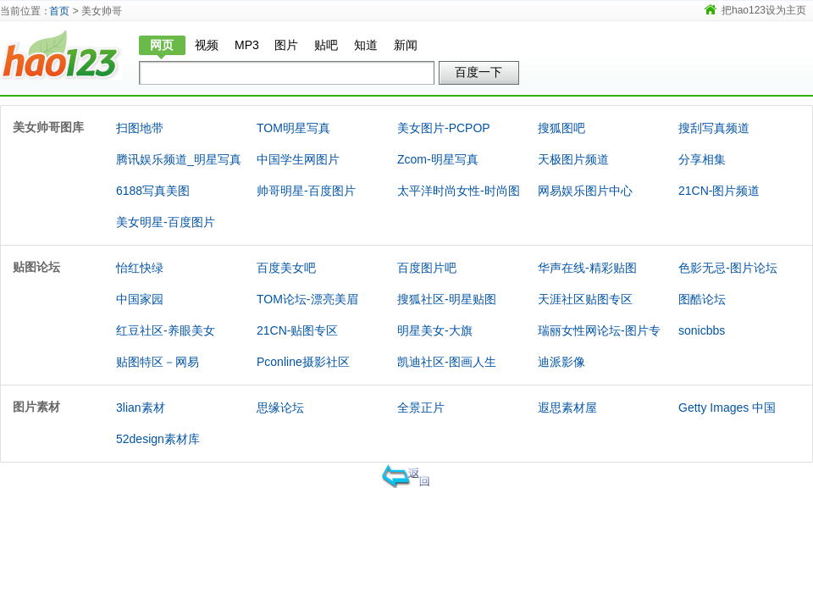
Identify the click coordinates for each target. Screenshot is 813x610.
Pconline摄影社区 (303, 362)
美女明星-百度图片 (165, 222)
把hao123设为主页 (764, 10)
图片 (286, 45)
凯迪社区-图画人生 (446, 362)
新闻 (406, 45)
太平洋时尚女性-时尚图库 (458, 206)
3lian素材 (140, 407)
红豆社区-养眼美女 (165, 330)
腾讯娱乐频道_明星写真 (178, 159)
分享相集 (702, 159)
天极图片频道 (573, 159)
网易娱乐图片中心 (585, 190)
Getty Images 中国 (727, 407)
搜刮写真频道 (713, 128)
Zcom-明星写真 (437, 159)
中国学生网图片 (298, 159)
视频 (206, 45)
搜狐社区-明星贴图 (446, 299)
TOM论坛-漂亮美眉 (307, 299)
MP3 (247, 45)
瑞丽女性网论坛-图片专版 (599, 346)
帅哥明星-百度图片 (306, 190)
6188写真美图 (153, 190)
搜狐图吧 (561, 128)
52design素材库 (158, 439)
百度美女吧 (286, 267)
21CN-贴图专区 (297, 330)
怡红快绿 (139, 267)
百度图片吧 (426, 267)
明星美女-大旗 (435, 330)
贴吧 (326, 45)
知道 (366, 45)
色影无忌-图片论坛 (727, 267)
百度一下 (478, 72)
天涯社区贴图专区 (585, 299)
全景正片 (421, 407)
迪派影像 (561, 362)
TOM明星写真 (293, 128)
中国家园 (139, 299)
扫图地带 (139, 128)
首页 (59, 11)
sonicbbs (701, 330)
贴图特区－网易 (157, 362)
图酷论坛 (702, 299)
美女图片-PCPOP (443, 128)
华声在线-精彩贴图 (587, 267)
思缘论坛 (280, 407)
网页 (162, 45)
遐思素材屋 (567, 407)
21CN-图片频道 (719, 190)
